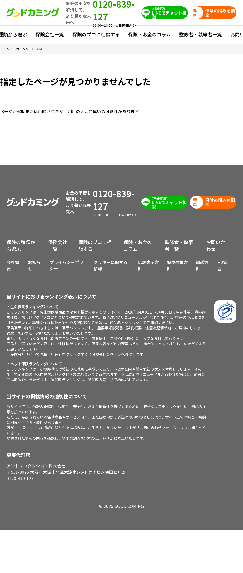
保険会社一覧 (49, 34)
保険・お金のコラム (149, 34)
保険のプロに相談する (96, 34)
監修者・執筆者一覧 (200, 34)
